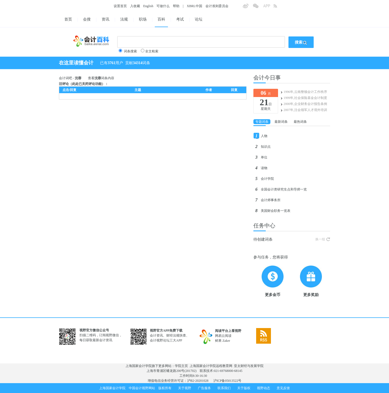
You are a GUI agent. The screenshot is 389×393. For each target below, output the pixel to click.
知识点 (266, 147)
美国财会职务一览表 (275, 211)
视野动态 (263, 388)
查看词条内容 (101, 78)
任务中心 (264, 226)
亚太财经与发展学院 (249, 366)
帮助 (176, 6)
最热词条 (300, 122)
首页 (68, 19)
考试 (180, 19)
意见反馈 (283, 388)
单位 (264, 157)
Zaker (226, 341)
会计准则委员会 (216, 6)
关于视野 (184, 388)
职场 (143, 19)
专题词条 (261, 122)
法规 (124, 19)
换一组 (320, 239)
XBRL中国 (194, 6)
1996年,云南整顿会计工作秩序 (305, 92)
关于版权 (243, 388)
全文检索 (151, 51)
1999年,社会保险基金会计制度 (305, 98)
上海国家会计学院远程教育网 (211, 366)
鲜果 (218, 341)
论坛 (198, 19)
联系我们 (224, 388)
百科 (161, 19)
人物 (264, 136)
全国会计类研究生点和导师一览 (284, 189)
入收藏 (135, 6)
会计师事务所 (271, 200)
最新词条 (281, 122)
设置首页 (120, 6)
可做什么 (163, 6)
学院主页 (181, 366)
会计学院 (267, 179)
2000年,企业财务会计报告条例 (305, 104)
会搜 (87, 19)
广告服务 (204, 388)
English (148, 6)
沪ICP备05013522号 (227, 381)
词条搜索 (130, 51)
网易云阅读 (223, 336)
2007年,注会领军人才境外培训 (305, 110)
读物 (264, 168)
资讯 (105, 19)
